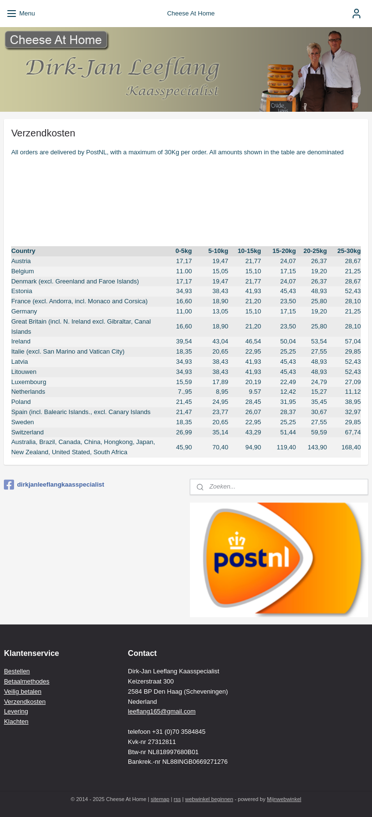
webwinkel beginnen (209, 799)
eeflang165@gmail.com (162, 711)
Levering (16, 711)
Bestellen (17, 671)
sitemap (160, 799)
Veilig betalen (22, 691)
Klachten (16, 721)
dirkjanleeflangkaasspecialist (54, 484)
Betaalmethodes (26, 681)
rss (177, 799)
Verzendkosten (25, 701)
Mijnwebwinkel (284, 799)
